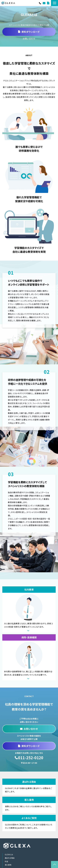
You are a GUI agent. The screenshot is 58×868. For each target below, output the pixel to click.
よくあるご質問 (29, 823)
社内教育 (29, 609)
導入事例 (29, 805)
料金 (6, 861)
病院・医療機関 (29, 657)
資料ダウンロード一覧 (48, 3)
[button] (54, 3)
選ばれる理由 (29, 787)
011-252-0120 (40, 3)
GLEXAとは (9, 854)
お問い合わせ (44, 3)
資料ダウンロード (30, 31)
